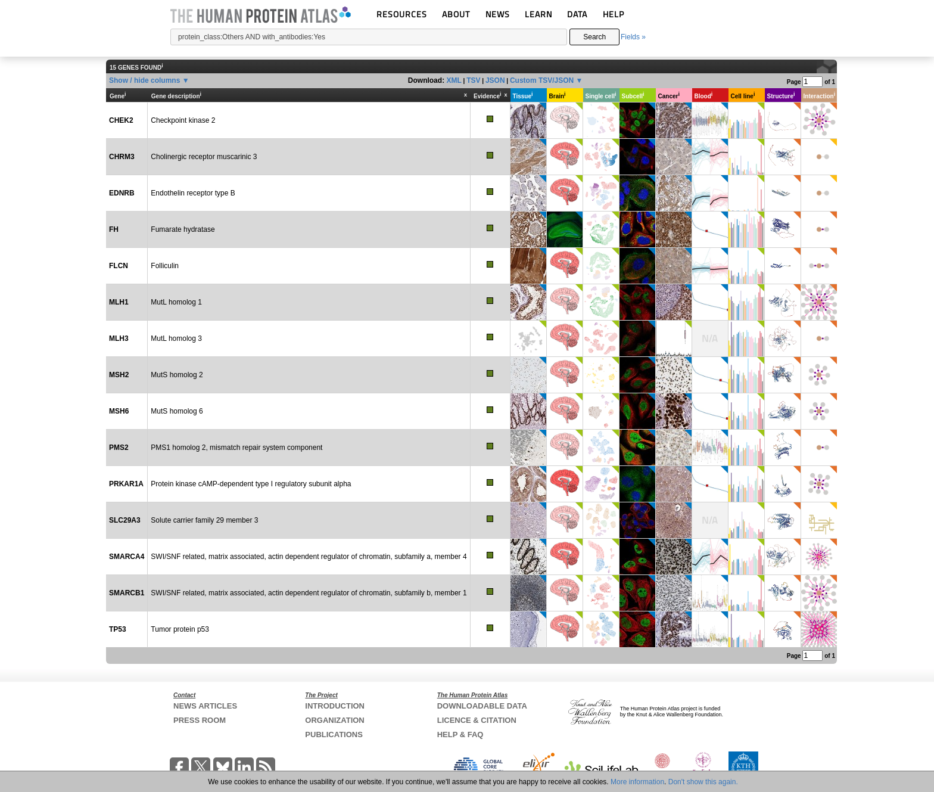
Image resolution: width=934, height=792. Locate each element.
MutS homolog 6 (177, 411)
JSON (495, 80)
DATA (577, 14)
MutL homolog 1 (176, 302)
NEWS (497, 14)
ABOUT (456, 14)
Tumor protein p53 (180, 629)
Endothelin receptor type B (193, 193)
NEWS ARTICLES (205, 705)
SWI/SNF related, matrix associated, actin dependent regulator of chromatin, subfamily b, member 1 (308, 593)
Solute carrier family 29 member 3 (204, 520)
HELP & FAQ (460, 734)
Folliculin (165, 266)
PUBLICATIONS (334, 734)
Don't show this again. (703, 782)
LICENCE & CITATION (476, 720)
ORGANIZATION (334, 720)
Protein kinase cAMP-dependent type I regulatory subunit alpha (251, 484)
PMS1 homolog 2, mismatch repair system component (236, 447)
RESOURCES (401, 14)
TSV (473, 80)
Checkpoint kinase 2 (183, 120)
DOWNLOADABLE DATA (482, 705)
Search (594, 37)
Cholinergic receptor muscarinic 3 (204, 157)
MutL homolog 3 (176, 338)
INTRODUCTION (335, 705)
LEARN (538, 14)
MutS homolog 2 (177, 375)
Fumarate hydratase (182, 229)
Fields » (633, 37)
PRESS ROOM (199, 720)
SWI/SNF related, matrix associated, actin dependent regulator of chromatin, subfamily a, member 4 (308, 556)
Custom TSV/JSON (542, 80)
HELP (613, 14)
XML (453, 80)
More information (637, 782)
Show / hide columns (144, 80)
